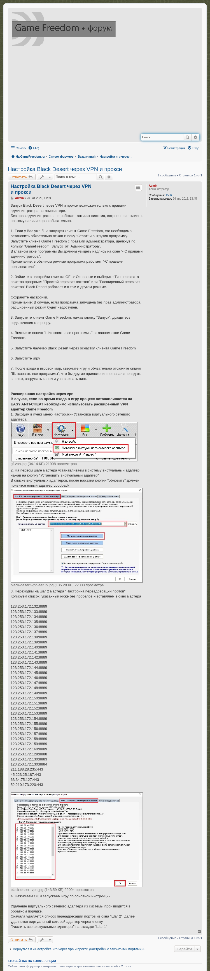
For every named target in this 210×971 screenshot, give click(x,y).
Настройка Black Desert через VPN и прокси (65, 169)
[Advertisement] (116, 91)
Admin (153, 185)
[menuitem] (33, 148)
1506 (168, 195)
